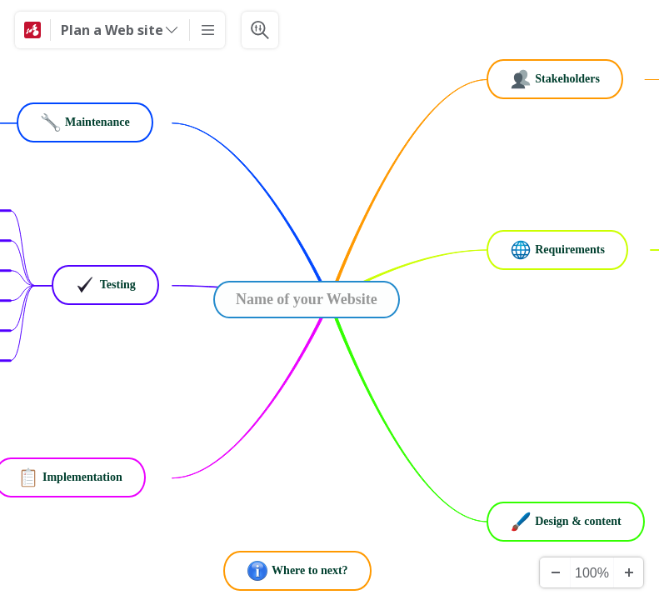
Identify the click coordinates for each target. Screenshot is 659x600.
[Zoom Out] (555, 573)
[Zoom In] (628, 573)
